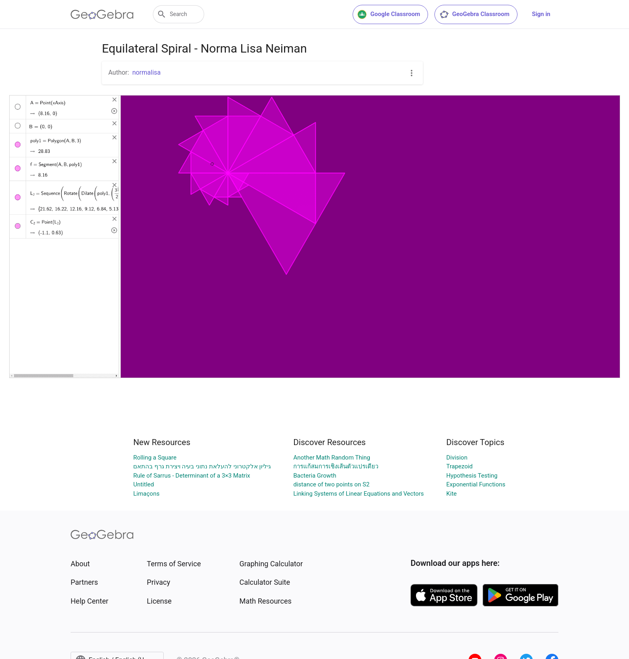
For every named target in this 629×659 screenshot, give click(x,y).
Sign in (541, 14)
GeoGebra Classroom (474, 14)
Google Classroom (388, 14)
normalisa (146, 72)
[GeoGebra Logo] (102, 14)
